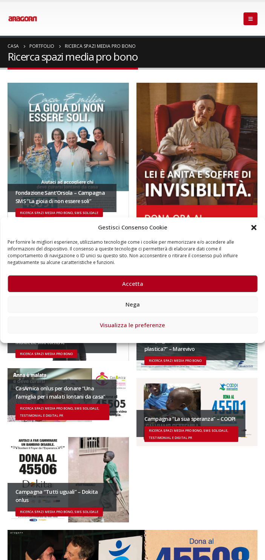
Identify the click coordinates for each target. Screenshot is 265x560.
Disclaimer (92, 528)
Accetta (132, 283)
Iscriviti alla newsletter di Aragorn (44, 456)
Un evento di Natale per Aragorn (62, 408)
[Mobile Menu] (250, 18)
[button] (253, 227)
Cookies (122, 528)
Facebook (14, 541)
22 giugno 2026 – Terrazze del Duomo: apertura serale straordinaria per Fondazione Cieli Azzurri (127, 354)
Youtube (41, 541)
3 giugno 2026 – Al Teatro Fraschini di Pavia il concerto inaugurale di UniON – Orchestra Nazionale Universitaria (141, 384)
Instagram (55, 541)
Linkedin (69, 541)
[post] (17, 359)
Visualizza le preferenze (132, 325)
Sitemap (22, 528)
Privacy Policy (56, 528)
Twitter (28, 541)
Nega (133, 304)
